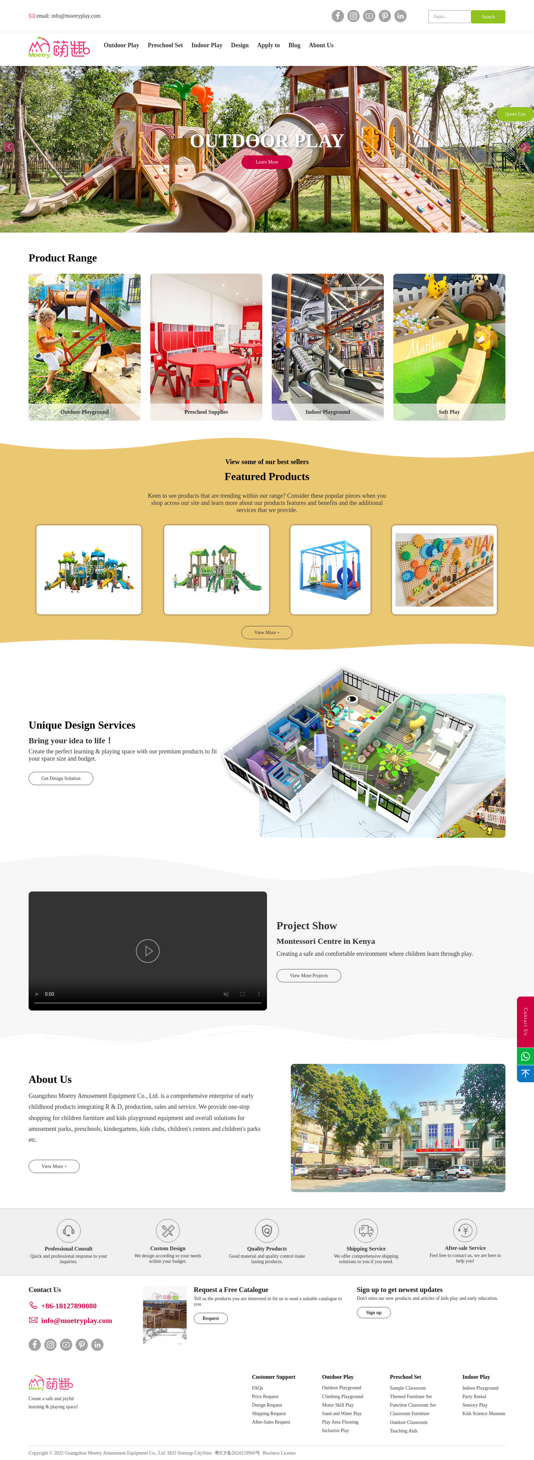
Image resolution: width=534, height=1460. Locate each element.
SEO (171, 1453)
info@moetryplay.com (75, 16)
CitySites (203, 1453)
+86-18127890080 (69, 1306)
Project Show (307, 926)
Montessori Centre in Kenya (326, 941)
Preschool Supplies (206, 412)
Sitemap (185, 1453)
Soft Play (449, 412)
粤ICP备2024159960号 (237, 1453)
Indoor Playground (327, 412)
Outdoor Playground (84, 412)
